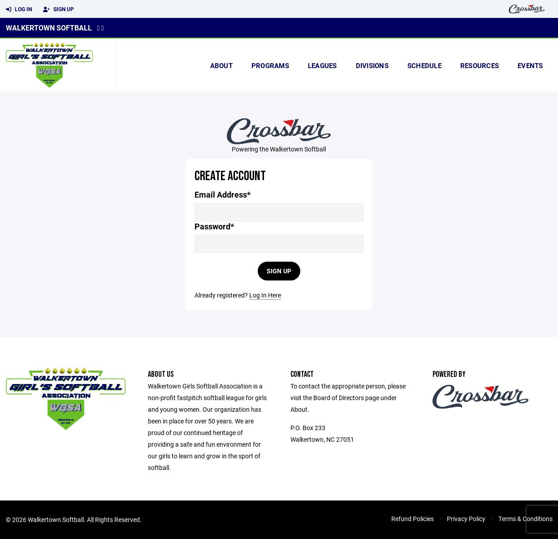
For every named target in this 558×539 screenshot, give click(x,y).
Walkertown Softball (49, 27)
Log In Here (265, 295)
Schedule (424, 65)
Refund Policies (412, 518)
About (221, 65)
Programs (270, 65)
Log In (19, 9)
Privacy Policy (466, 518)
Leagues (322, 65)
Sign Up (58, 9)
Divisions (372, 65)
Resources (479, 65)
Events (530, 65)
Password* (214, 226)
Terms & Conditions (525, 518)
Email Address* (223, 195)
